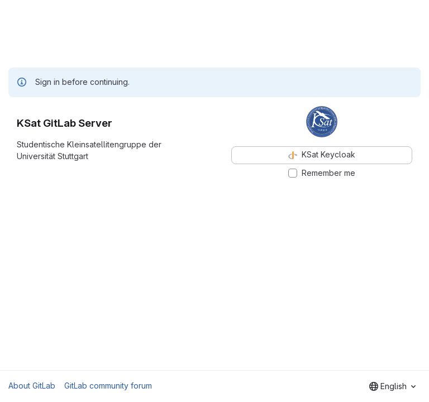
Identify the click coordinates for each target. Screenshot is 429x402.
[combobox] (392, 386)
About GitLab (31, 385)
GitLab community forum (108, 385)
